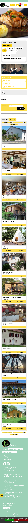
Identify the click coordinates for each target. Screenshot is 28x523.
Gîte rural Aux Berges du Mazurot (11, 399)
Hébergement (7, 45)
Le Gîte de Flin (6, 170)
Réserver (13, 5)
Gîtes (4, 50)
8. (24, 122)
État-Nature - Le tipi (8, 246)
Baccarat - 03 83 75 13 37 (9, 452)
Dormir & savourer (13, 91)
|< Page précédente (7, 122)
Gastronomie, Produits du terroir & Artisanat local (12, 59)
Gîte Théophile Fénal (8, 272)
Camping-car (19, 48)
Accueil (5, 91)
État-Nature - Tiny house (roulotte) (12, 297)
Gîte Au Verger (7, 145)
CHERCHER (21, 108)
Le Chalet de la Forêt (8, 221)
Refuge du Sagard (7, 348)
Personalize (15, 521)
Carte (13, 119)
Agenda (14, 69)
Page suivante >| (14, 124)
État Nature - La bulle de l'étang (11, 374)
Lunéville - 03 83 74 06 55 (15, 449)
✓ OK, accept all (9, 519)
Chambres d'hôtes (12, 50)
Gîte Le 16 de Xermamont (9, 196)
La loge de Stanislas (8, 323)
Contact (5, 449)
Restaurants (6, 55)
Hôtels (4, 48)
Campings (11, 48)
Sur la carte (8, 148)
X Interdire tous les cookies (21, 519)
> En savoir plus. (19, 148)
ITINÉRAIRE (6, 508)
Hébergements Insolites (9, 52)
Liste (6, 119)
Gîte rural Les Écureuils (9, 424)
